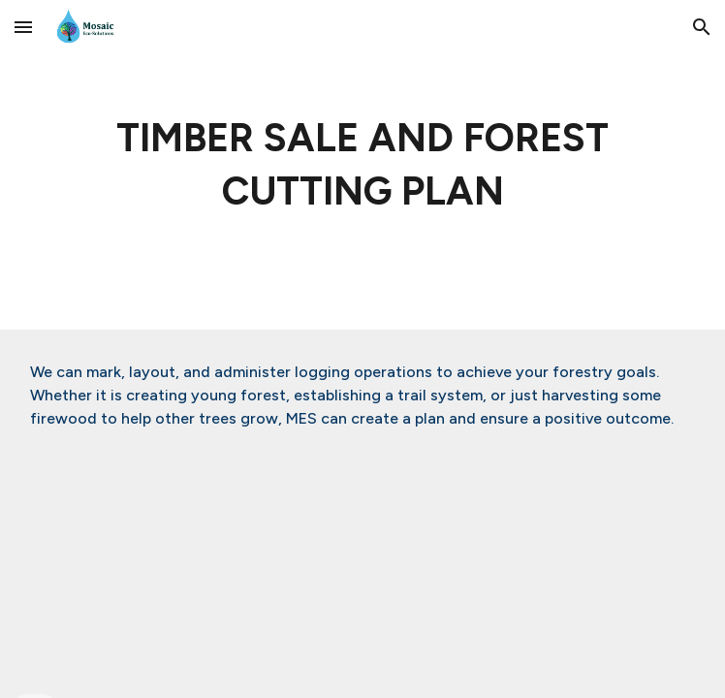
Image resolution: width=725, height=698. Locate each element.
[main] (362, 165)
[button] (23, 26)
